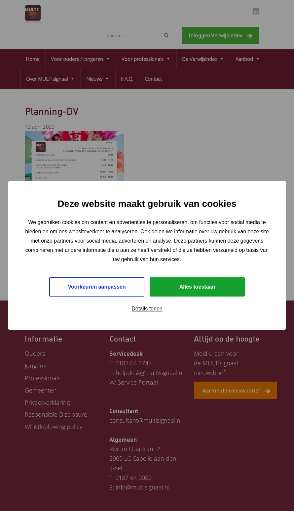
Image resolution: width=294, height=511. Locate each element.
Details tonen (146, 308)
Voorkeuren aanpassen (97, 287)
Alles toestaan (197, 287)
